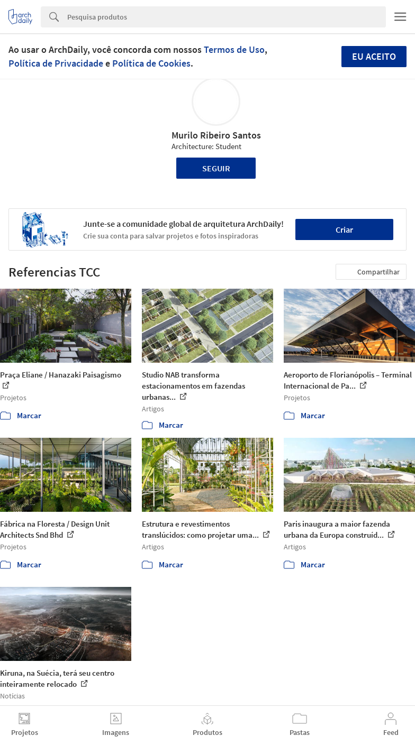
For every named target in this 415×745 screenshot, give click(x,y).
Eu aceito (374, 56)
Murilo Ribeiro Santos (216, 135)
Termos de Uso (234, 49)
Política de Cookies (151, 63)
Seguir (216, 168)
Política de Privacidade (55, 63)
